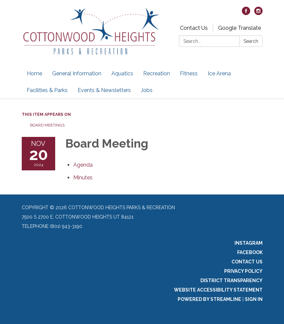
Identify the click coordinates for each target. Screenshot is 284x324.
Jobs (147, 90)
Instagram (248, 243)
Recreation (156, 73)
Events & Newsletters (104, 90)
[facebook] (246, 13)
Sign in (254, 299)
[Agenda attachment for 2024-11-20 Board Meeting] (83, 165)
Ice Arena (219, 73)
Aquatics (122, 73)
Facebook (250, 252)
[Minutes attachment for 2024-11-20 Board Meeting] (83, 177)
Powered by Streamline (209, 299)
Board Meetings (47, 125)
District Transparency (231, 280)
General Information (76, 73)
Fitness (189, 73)
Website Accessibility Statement (218, 290)
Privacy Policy (243, 271)
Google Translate (239, 28)
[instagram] (258, 13)
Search (251, 41)
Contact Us (194, 28)
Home (34, 73)
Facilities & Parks (47, 90)
